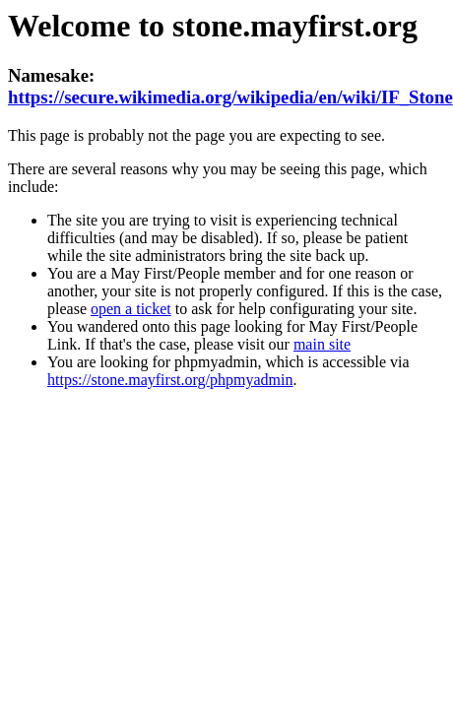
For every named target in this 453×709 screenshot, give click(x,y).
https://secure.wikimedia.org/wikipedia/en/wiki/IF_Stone (230, 97)
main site (322, 344)
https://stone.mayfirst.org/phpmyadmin (169, 379)
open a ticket (131, 308)
